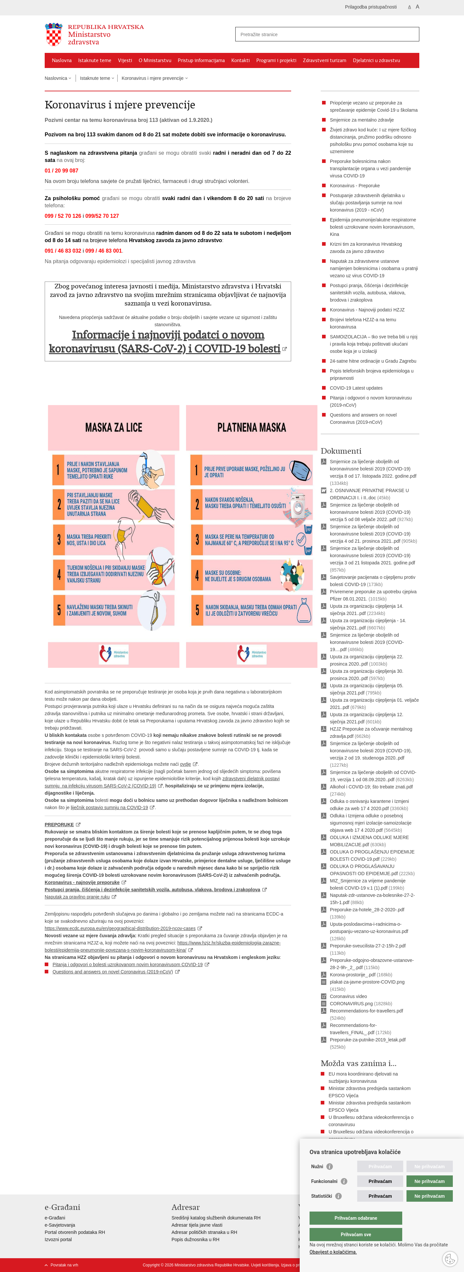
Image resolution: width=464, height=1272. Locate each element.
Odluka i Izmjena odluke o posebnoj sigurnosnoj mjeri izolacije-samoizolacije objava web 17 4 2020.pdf (370, 823)
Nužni (317, 1179)
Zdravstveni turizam (324, 60)
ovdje (185, 764)
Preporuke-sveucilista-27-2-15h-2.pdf (368, 945)
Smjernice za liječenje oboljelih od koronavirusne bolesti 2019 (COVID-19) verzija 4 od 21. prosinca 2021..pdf (370, 534)
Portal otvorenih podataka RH (75, 1232)
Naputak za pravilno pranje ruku (77, 896)
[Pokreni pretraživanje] (411, 34)
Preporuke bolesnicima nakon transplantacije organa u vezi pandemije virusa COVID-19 (370, 168)
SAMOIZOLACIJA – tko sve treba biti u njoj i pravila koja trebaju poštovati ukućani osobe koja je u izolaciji (373, 344)
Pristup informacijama (201, 60)
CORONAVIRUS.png (351, 1003)
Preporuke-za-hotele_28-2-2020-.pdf (367, 909)
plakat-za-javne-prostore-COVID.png (367, 982)
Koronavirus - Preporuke (355, 185)
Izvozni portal (58, 1239)
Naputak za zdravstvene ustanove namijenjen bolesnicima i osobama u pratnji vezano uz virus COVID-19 (374, 268)
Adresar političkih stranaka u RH (204, 1232)
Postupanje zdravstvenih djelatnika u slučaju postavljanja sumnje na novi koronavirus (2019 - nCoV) (367, 203)
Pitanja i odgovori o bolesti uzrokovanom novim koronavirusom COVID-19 (128, 964)
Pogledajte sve (344, 1146)
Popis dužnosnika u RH (196, 1239)
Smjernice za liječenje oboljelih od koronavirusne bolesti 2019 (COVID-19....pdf (367, 642)
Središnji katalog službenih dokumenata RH (216, 1217)
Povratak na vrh (64, 1265)
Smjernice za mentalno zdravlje (362, 120)
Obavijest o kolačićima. (333, 1252)
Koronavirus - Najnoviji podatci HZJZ (367, 309)
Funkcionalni (324, 1194)
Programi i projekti (276, 60)
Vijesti (125, 60)
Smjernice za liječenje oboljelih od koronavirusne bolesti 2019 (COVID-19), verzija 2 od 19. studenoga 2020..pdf (371, 751)
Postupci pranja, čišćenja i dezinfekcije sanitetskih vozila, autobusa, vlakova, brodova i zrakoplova (369, 293)
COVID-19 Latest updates (356, 388)
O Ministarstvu (155, 60)
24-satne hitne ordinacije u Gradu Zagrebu (373, 361)
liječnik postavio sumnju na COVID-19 (109, 807)
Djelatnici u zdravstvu (376, 60)
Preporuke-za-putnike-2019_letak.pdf (368, 1039)
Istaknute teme (94, 60)
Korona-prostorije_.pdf (353, 974)
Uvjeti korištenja (265, 1265)
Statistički (321, 1209)
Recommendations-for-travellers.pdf (366, 1010)
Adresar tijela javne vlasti (197, 1225)
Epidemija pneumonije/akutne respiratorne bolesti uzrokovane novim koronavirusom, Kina (373, 227)
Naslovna (62, 60)
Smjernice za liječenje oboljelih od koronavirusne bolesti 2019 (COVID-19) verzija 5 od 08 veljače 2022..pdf (370, 512)
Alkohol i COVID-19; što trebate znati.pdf (371, 786)
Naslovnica (56, 78)
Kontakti (240, 60)
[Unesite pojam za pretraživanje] (320, 34)
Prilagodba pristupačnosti (371, 7)
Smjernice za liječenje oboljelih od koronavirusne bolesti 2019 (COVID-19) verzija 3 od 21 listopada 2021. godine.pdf (372, 555)
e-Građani (55, 1217)
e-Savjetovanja (60, 1225)
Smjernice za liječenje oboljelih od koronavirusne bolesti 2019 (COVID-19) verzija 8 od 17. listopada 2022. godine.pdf (373, 469)
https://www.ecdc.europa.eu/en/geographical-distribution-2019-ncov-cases (120, 928)
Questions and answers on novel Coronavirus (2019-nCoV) (113, 971)
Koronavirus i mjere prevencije (152, 78)
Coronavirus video (348, 996)
